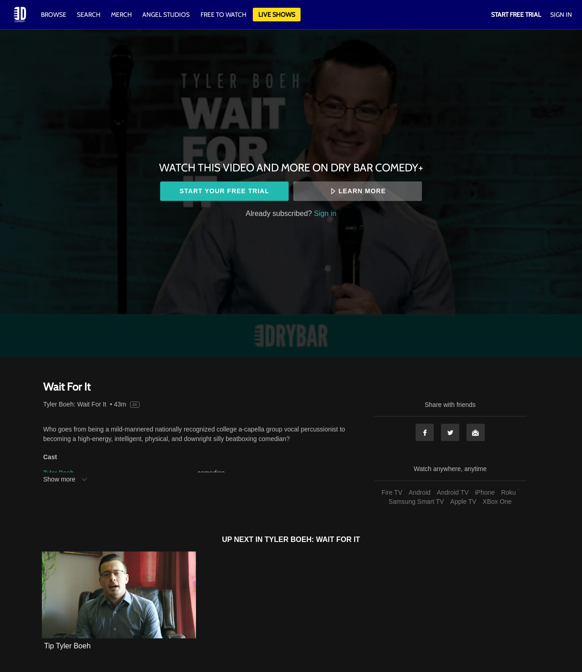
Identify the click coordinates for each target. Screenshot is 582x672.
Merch (121, 14)
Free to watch (223, 14)
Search (89, 14)
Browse (54, 14)
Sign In (561, 14)
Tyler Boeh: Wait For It (74, 404)
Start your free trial (224, 191)
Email (475, 432)
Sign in (325, 213)
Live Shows (276, 14)
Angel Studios (166, 14)
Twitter (450, 432)
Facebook (424, 432)
